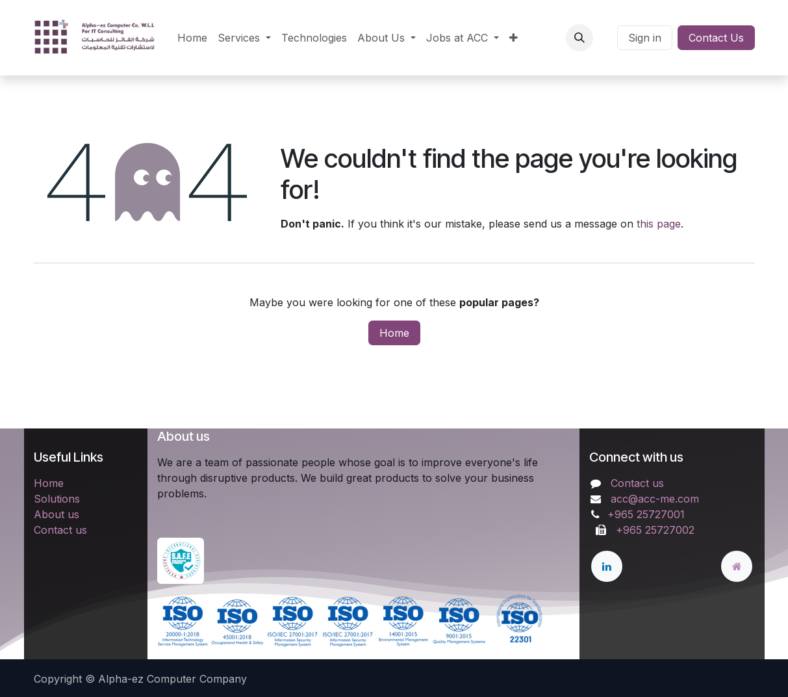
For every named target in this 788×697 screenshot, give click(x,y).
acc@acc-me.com (655, 498)
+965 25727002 (651, 529)
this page (659, 223)
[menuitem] (192, 38)
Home (394, 332)
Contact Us (716, 37)
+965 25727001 (647, 514)
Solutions (57, 498)
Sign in (644, 37)
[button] (579, 37)
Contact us (60, 529)
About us (56, 514)
